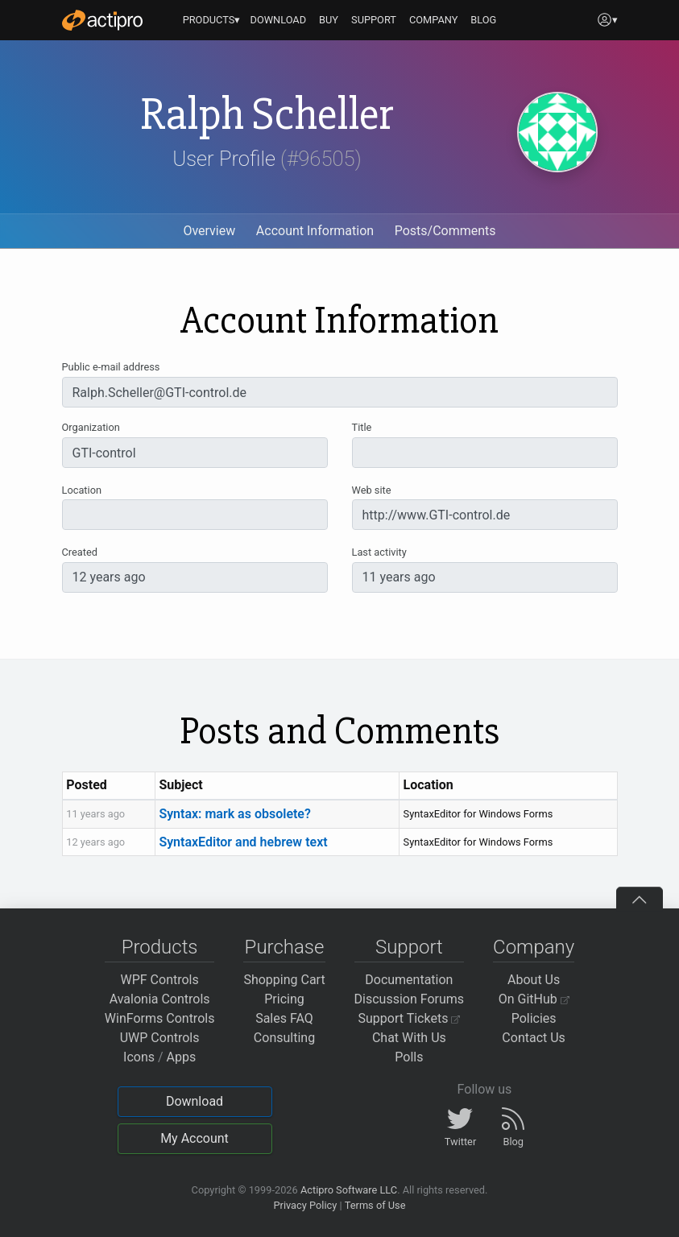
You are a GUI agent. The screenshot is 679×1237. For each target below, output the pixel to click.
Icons (139, 1057)
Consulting (284, 1037)
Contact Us (533, 1037)
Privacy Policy (305, 1205)
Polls (409, 1057)
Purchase (285, 947)
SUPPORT (373, 20)
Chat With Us (409, 1037)
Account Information (315, 230)
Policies (534, 1018)
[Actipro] (102, 20)
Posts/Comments (445, 230)
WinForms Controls (160, 1018)
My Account (194, 1138)
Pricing (284, 999)
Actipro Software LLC (348, 1190)
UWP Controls (160, 1037)
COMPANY (433, 20)
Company (533, 947)
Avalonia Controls (160, 999)
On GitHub (534, 999)
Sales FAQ (284, 1018)
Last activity (379, 552)
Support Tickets (409, 1018)
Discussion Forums (409, 999)
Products (160, 947)
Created (79, 552)
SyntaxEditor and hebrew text (243, 842)
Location (82, 490)
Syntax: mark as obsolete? (234, 813)
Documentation (409, 979)
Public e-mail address (111, 367)
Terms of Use (375, 1205)
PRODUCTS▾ (212, 20)
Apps (182, 1057)
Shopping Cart (284, 979)
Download (194, 1101)
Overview (209, 230)
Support (409, 947)
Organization (91, 427)
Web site (371, 490)
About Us (533, 979)
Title (362, 427)
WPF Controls (160, 979)
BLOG (483, 20)
